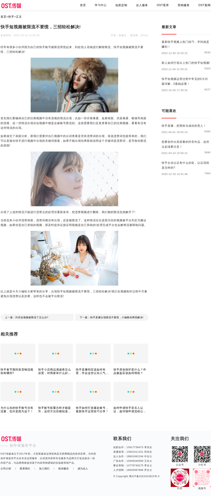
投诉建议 (63, 468)
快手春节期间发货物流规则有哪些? (17, 371)
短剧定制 (121, 5)
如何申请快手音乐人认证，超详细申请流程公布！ (128, 409)
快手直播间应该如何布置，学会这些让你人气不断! (92, 371)
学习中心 (101, 5)
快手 (11, 16)
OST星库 (163, 5)
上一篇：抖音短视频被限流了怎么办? (27, 317)
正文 (19, 16)
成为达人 (83, 468)
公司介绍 (6, 468)
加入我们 (44, 468)
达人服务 (142, 5)
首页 (83, 5)
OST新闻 (204, 5)
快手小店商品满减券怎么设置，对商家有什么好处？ (54, 371)
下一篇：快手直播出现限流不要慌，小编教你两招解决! (112, 317)
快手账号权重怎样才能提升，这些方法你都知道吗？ (54, 409)
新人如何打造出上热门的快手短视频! (186, 62)
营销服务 (184, 5)
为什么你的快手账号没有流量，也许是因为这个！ (17, 409)
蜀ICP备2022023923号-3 (144, 476)
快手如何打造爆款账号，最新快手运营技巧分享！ (92, 409)
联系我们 (25, 468)
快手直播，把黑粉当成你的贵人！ (184, 125)
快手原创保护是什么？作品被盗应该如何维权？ (129, 371)
